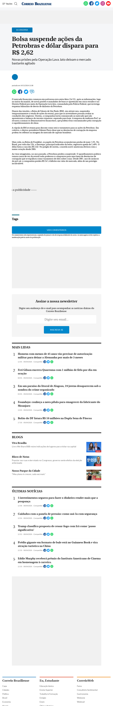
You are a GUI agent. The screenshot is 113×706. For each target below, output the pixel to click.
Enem (42, 702)
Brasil (4, 698)
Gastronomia (82, 694)
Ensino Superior (46, 690)
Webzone (81, 698)
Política (5, 694)
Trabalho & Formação (49, 694)
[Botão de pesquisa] (15, 3)
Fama (79, 686)
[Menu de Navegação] (7, 3)
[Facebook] (91, 5)
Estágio (43, 698)
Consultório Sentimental (87, 690)
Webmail (81, 702)
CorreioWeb (85, 680)
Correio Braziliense (15, 680)
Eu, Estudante (49, 680)
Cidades (5, 690)
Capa (4, 686)
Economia (6, 702)
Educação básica (47, 686)
